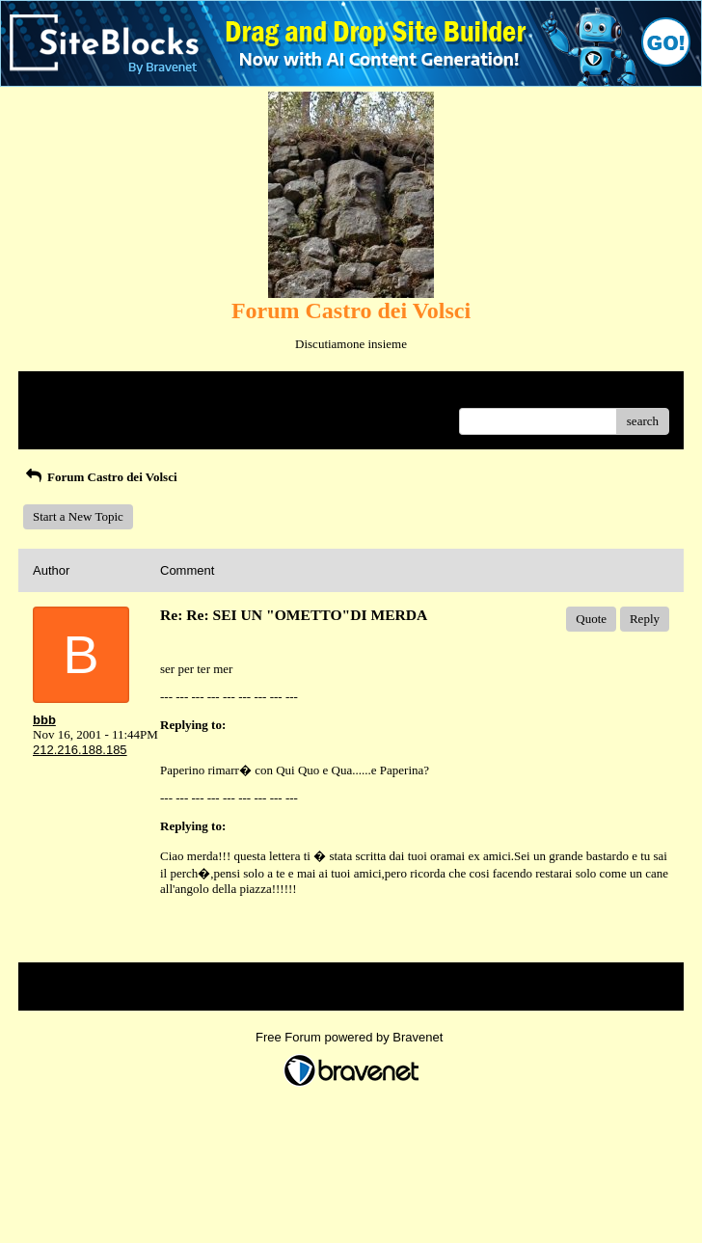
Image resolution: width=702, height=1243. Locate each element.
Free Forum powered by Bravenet (351, 1037)
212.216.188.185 (80, 750)
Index (153, 393)
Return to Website (77, 393)
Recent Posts (65, 415)
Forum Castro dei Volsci (100, 477)
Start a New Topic (78, 516)
